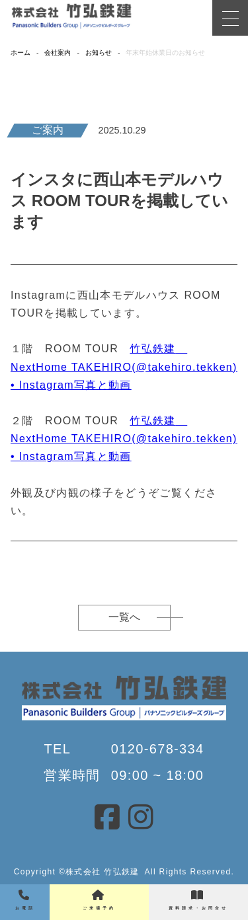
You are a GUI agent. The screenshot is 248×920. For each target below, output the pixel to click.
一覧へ (124, 617)
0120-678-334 (157, 749)
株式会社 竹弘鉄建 (102, 871)
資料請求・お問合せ (198, 900)
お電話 (25, 900)
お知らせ (98, 52)
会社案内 (57, 52)
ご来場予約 (99, 900)
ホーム (20, 52)
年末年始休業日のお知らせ (165, 52)
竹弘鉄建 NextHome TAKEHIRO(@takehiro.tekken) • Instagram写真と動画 (124, 366)
